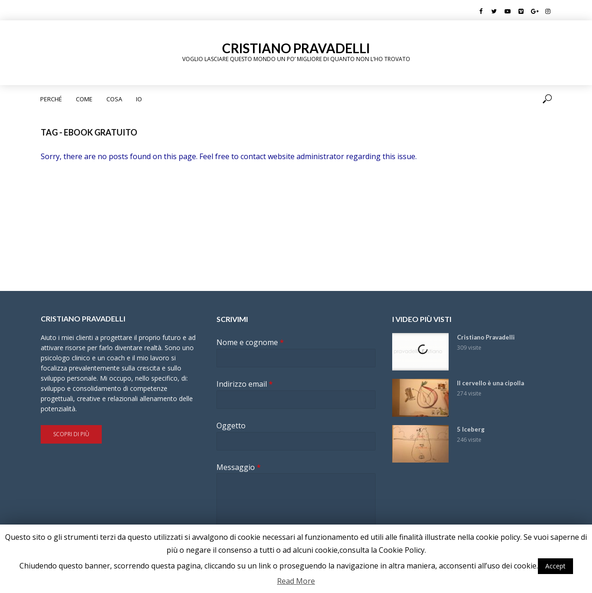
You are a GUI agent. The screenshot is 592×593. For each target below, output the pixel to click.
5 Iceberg (471, 429)
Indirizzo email (244, 384)
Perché (51, 99)
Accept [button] (555, 566)
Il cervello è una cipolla (490, 383)
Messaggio (238, 467)
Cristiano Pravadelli (296, 48)
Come (84, 99)
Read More (296, 581)
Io (139, 99)
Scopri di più (71, 434)
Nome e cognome (250, 342)
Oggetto (231, 426)
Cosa (114, 99)
